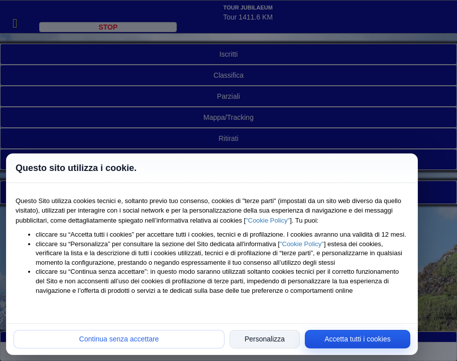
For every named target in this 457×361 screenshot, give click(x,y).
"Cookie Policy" (268, 220)
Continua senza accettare (119, 339)
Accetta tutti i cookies (357, 339)
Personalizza (265, 339)
